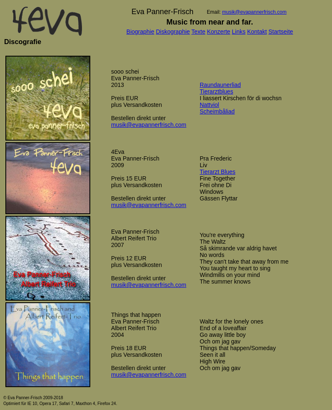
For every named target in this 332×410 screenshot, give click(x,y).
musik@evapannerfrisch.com (254, 12)
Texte (198, 31)
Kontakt (257, 31)
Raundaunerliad (220, 85)
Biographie (140, 31)
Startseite (280, 31)
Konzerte (218, 31)
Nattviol (209, 104)
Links (238, 31)
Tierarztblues (216, 91)
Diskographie (173, 31)
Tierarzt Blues (217, 171)
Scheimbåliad (217, 111)
